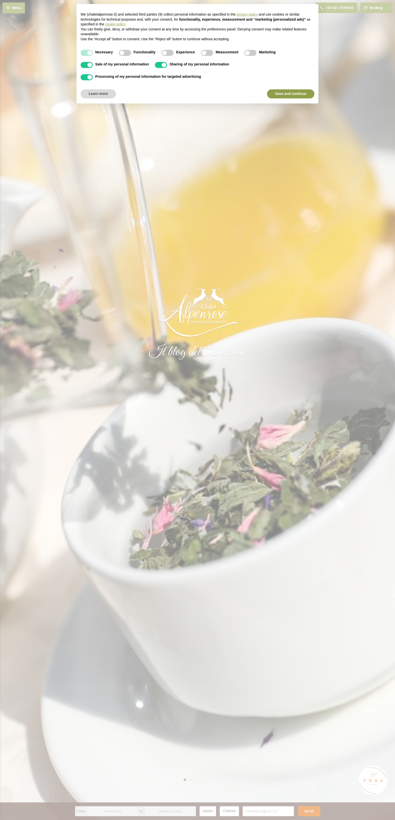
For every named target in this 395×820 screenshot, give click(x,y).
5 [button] (205, 779)
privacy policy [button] (247, 14)
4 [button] (200, 779)
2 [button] (190, 779)
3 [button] (195, 779)
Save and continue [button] (290, 94)
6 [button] (210, 779)
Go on (309, 811)
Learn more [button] (98, 94)
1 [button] (185, 779)
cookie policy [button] (115, 24)
